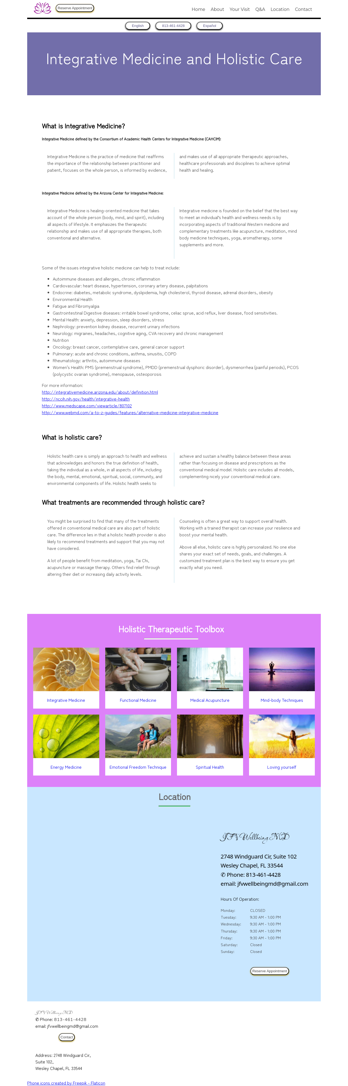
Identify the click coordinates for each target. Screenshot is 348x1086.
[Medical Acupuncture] (210, 689)
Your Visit (240, 9)
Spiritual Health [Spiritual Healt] (210, 767)
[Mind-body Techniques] (282, 689)
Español (213, 26)
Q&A (260, 9)
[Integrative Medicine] (66, 689)
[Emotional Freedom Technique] (138, 756)
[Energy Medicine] (66, 756)
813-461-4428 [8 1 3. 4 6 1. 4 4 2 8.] (173, 26)
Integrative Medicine (66, 700)
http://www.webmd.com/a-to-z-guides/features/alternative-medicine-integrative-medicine (130, 412)
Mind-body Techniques (282, 700)
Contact (303, 9)
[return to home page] (133, 25)
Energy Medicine (66, 767)
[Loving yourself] (282, 756)
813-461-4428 (70, 1020)
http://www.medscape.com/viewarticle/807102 (87, 405)
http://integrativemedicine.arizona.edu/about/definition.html (100, 392)
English (133, 26)
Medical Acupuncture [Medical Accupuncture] (209, 700)
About (217, 9)
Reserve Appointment (75, 8)
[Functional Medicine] (138, 689)
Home (198, 9)
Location (280, 9)
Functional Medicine (138, 700)
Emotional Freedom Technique (138, 767)
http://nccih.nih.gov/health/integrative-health (86, 398)
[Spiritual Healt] (210, 756)
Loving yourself (281, 767)
